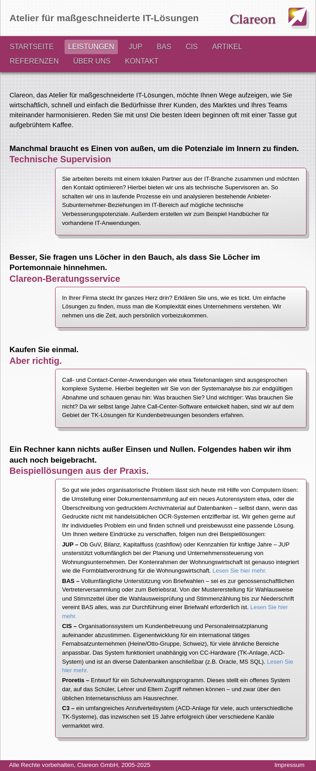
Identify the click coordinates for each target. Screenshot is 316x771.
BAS (164, 46)
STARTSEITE (32, 46)
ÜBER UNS (92, 61)
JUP (135, 46)
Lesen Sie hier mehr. (240, 570)
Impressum (289, 765)
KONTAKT (141, 61)
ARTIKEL (227, 46)
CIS (192, 46)
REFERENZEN (34, 61)
